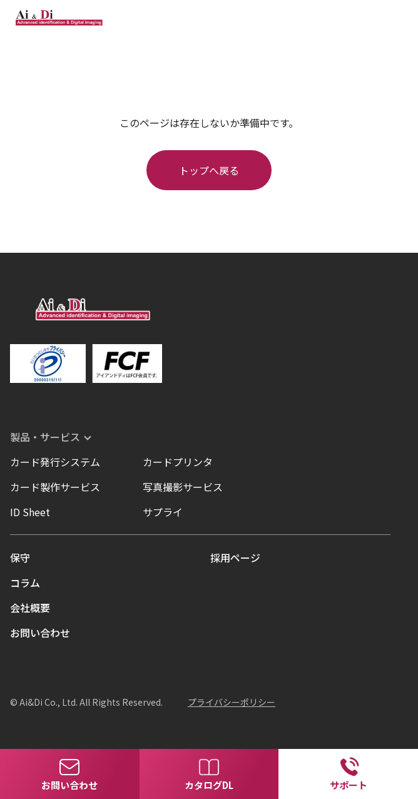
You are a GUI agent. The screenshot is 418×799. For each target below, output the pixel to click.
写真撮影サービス (183, 486)
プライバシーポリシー (231, 702)
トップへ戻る (209, 170)
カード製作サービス (55, 486)
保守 (20, 557)
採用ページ (235, 557)
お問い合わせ (40, 632)
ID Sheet (30, 511)
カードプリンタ (178, 461)
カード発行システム (55, 461)
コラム (25, 582)
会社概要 (30, 607)
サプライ (163, 511)
